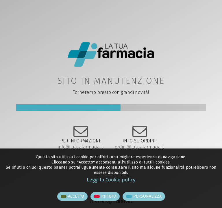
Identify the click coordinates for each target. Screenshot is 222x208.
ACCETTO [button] (76, 196)
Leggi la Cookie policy (111, 180)
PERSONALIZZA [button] (147, 196)
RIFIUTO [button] (108, 196)
